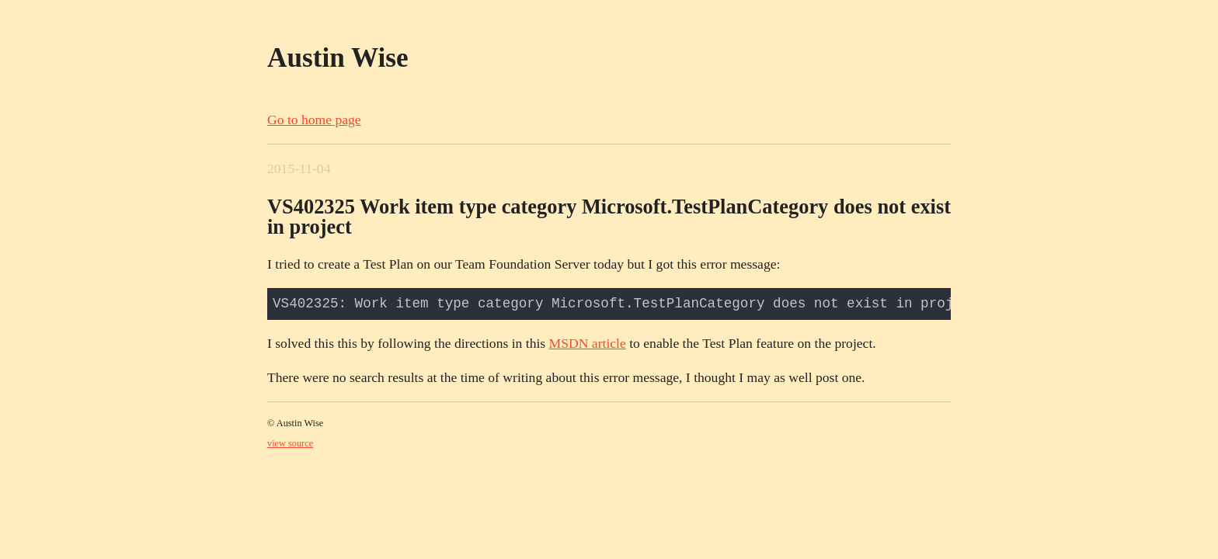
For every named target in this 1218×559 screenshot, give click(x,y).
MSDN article (587, 343)
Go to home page (314, 119)
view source (290, 443)
